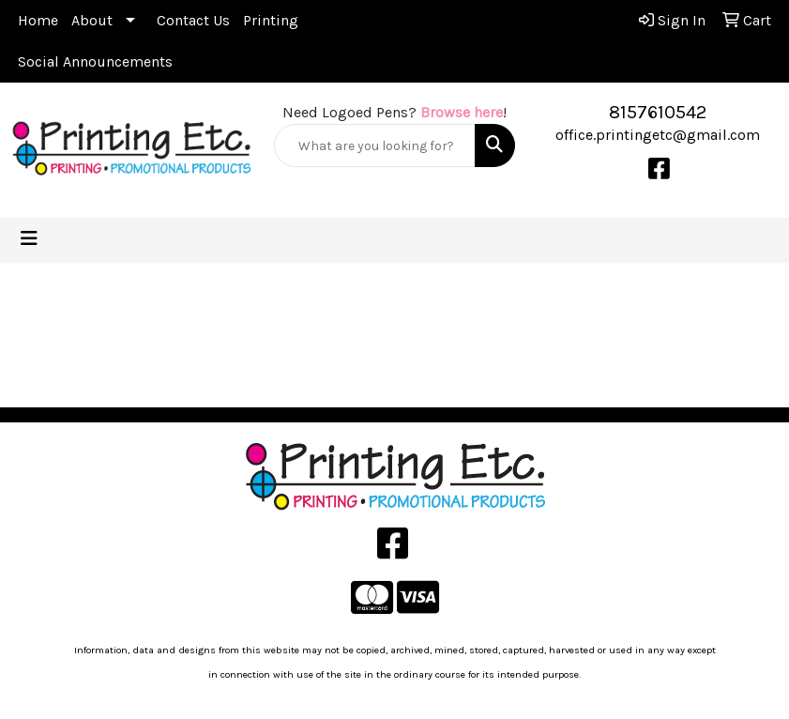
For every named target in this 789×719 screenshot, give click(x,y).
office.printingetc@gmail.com (657, 135)
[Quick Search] (374, 145)
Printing (270, 20)
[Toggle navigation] (29, 238)
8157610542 (657, 112)
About (92, 20)
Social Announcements (95, 61)
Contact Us (193, 20)
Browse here (461, 112)
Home (38, 20)
